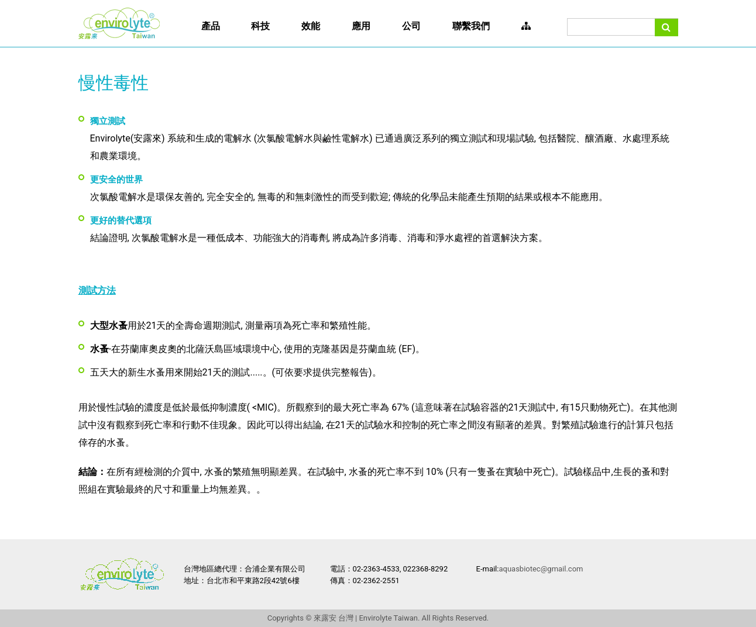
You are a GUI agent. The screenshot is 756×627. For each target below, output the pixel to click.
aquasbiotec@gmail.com (541, 568)
